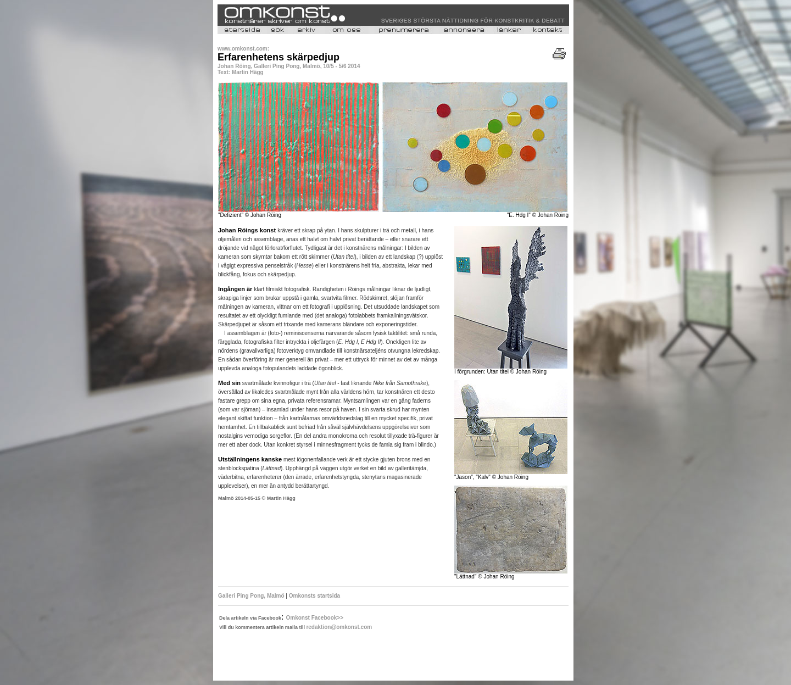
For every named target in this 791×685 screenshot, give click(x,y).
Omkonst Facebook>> (314, 618)
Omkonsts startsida (314, 596)
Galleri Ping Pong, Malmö (252, 596)
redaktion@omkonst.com (339, 627)
